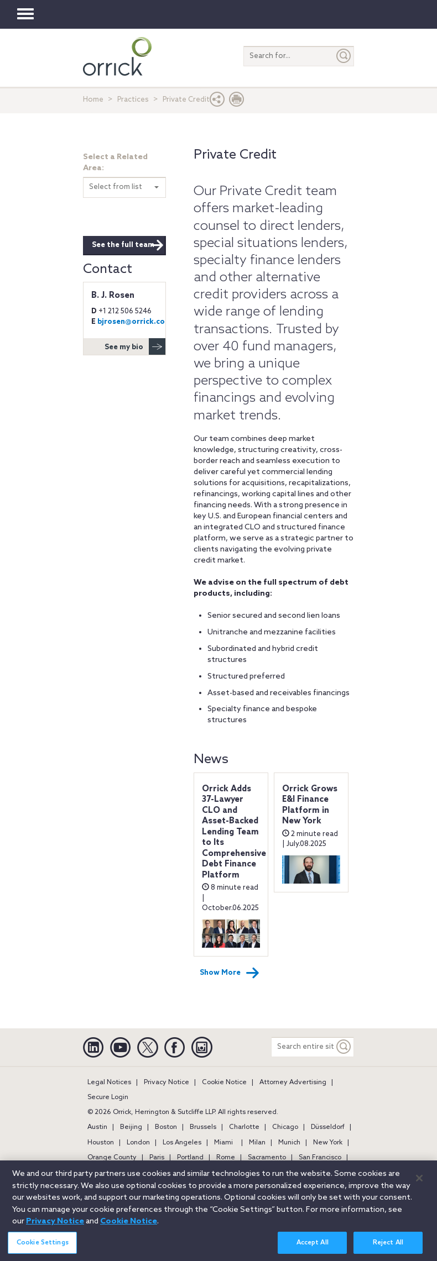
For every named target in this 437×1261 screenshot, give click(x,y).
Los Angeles (182, 1143)
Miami (223, 1143)
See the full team (128, 245)
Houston (100, 1143)
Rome (225, 1158)
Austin (97, 1127)
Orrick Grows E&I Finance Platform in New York (309, 805)
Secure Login (107, 1097)
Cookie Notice (224, 1082)
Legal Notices (109, 1082)
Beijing (131, 1127)
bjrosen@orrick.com (134, 322)
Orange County (112, 1158)
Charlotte (244, 1127)
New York (327, 1143)
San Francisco (320, 1158)
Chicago (285, 1127)
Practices (133, 100)
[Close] (419, 1184)
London (138, 1143)
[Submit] (344, 56)
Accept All (312, 1249)
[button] (217, 102)
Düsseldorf (328, 1127)
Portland (190, 1158)
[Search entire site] (303, 1047)
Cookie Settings (43, 1249)
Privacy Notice (166, 1082)
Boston (166, 1127)
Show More (229, 973)
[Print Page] (236, 102)
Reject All (388, 1249)
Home (93, 100)
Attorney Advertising (292, 1082)
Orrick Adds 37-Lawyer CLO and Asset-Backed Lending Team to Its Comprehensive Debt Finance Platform (234, 832)
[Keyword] (344, 1047)
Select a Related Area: (115, 163)
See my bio (135, 346)
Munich (289, 1143)
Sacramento (267, 1158)
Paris (156, 1158)
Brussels (203, 1127)
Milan (257, 1143)
